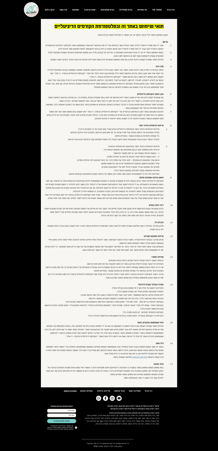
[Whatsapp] (98, 398)
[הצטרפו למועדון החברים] (61, 421)
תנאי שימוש (119, 391)
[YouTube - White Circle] (119, 398)
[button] (89, 9)
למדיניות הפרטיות (139, 357)
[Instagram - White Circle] (112, 398)
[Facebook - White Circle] (105, 398)
